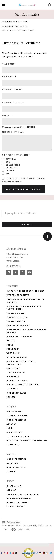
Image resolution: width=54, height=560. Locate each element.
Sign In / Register (16, 420)
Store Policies (14, 432)
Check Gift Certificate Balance (18, 31)
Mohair (10, 341)
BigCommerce (44, 525)
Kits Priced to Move (17, 295)
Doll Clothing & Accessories (23, 385)
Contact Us (13, 445)
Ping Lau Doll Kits (16, 317)
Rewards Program (16, 416)
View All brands (15, 507)
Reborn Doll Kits (16, 313)
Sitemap (11, 472)
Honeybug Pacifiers (17, 381)
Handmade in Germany (18, 498)
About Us (11, 424)
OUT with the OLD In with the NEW (25, 291)
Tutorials (12, 389)
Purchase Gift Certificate (16, 22)
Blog (9, 428)
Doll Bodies (13, 349)
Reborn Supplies (15, 321)
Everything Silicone (18, 326)
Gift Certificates (16, 393)
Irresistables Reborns (19, 337)
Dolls (9, 345)
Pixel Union (21, 525)
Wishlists (12, 463)
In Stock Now (13, 486)
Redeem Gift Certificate (14, 26)
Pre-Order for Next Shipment (22, 494)
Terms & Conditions (17, 436)
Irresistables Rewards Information (26, 440)
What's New (12, 353)
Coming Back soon (16, 357)
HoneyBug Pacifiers (17, 502)
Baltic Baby (13, 368)
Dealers (10, 397)
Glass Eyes (12, 377)
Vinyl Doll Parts (15, 372)
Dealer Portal (14, 412)
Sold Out (11, 490)
